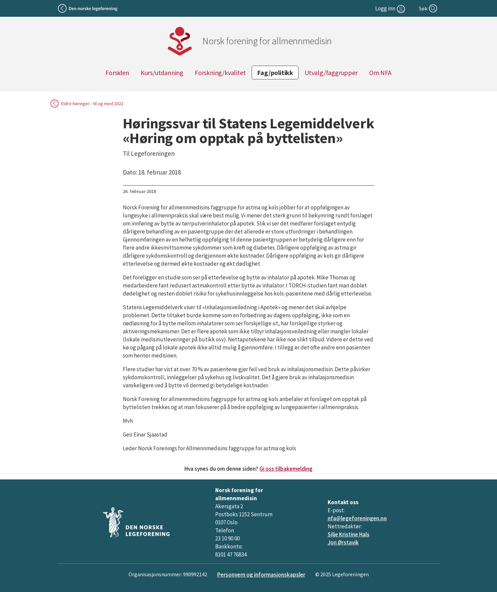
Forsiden (117, 72)
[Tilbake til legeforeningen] (88, 8)
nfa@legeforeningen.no (357, 518)
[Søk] (428, 8)
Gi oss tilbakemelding (286, 468)
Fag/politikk (275, 72)
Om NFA (380, 72)
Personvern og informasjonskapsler (261, 574)
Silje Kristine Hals (348, 534)
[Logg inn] (391, 8)
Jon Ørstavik (343, 542)
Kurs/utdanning (162, 72)
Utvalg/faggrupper (331, 72)
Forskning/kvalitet (220, 72)
